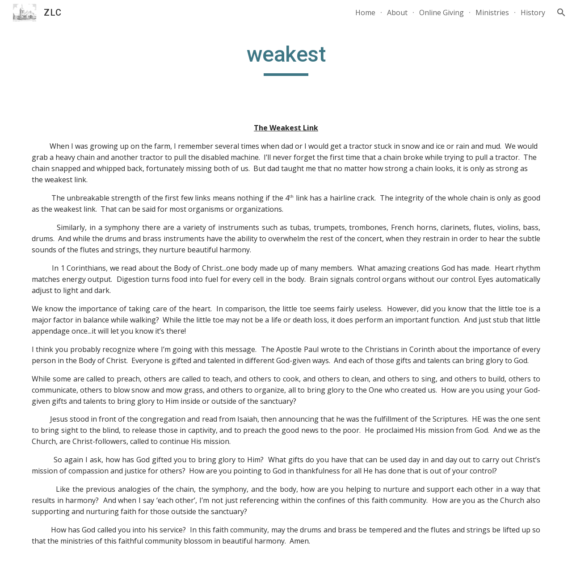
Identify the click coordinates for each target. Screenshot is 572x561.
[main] (286, 59)
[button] (561, 12)
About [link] (397, 12)
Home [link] (365, 12)
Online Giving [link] (441, 12)
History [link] (533, 12)
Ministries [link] (492, 12)
